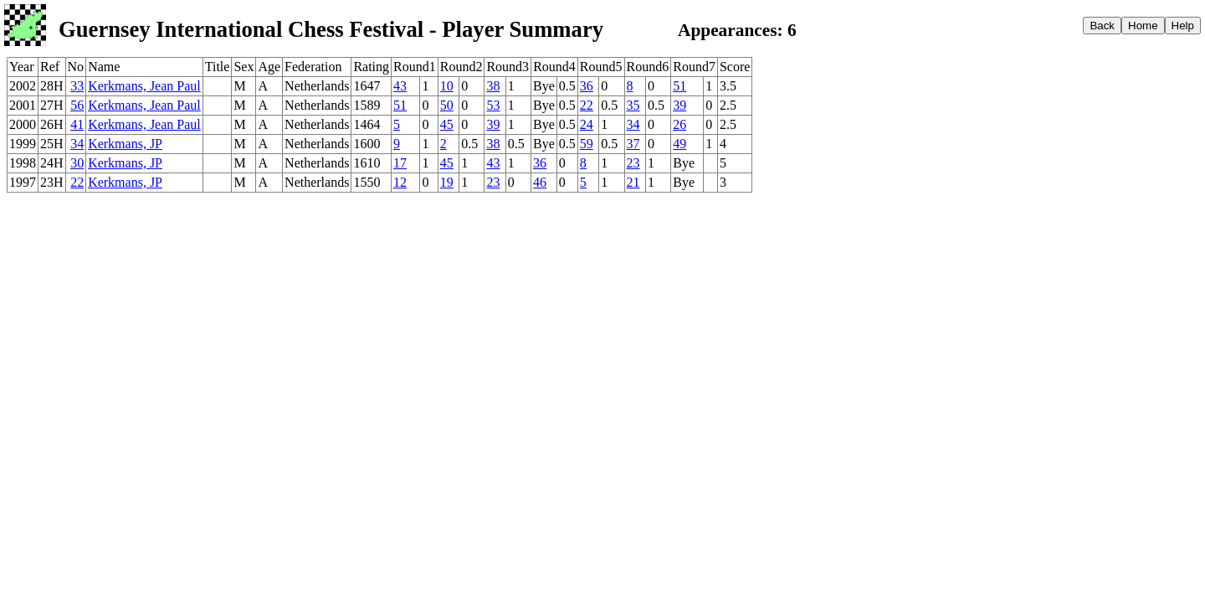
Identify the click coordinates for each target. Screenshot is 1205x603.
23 (633, 163)
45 (447, 124)
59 (586, 144)
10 (447, 86)
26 (679, 124)
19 (447, 182)
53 (493, 105)
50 (447, 105)
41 (77, 124)
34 (633, 124)
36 (586, 86)
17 (400, 163)
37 (633, 144)
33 (77, 86)
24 (586, 124)
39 (679, 105)
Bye (544, 86)
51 (679, 86)
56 (77, 105)
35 (633, 105)
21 (633, 182)
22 (586, 105)
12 (400, 182)
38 (493, 86)
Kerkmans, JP (125, 144)
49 (679, 144)
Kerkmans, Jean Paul (144, 86)
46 (539, 182)
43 (400, 86)
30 (77, 163)
